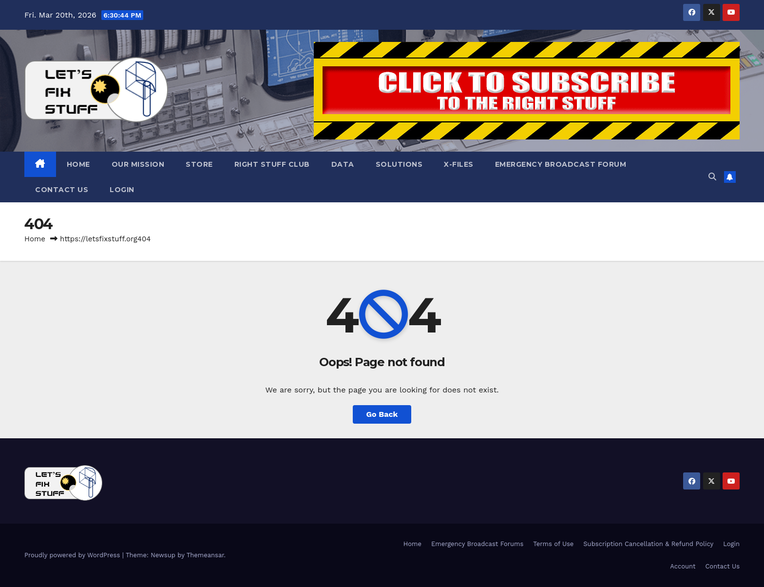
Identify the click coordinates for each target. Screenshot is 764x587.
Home (78, 164)
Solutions (399, 164)
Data (342, 164)
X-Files (459, 164)
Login (122, 189)
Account (682, 566)
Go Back (382, 414)
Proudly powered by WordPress (73, 555)
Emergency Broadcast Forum (561, 164)
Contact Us (61, 189)
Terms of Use (553, 544)
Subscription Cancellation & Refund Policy (648, 544)
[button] (712, 176)
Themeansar (205, 555)
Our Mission (138, 164)
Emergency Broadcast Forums (477, 544)
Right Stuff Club (272, 164)
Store (199, 164)
